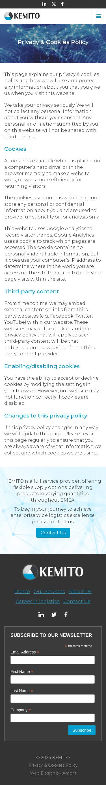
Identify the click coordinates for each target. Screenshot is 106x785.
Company (20, 710)
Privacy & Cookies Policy (53, 765)
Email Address (24, 652)
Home (22, 591)
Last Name (21, 691)
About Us (80, 591)
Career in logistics (38, 601)
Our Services (49, 591)
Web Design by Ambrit (53, 773)
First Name (21, 671)
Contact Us (53, 532)
